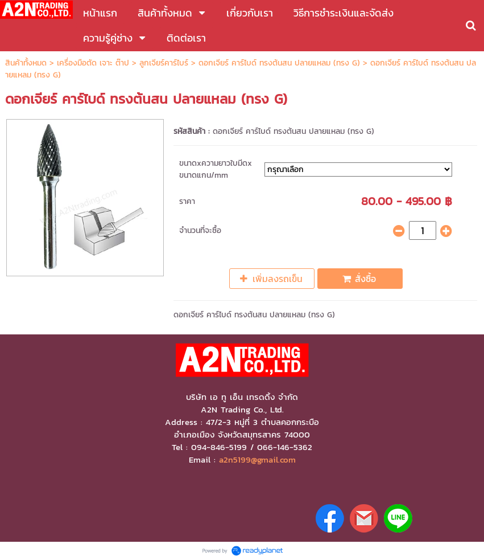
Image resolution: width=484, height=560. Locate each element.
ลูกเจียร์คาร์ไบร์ (163, 63)
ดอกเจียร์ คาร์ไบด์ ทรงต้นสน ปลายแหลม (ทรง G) (279, 63)
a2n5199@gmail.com (257, 459)
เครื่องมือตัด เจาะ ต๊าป (93, 63)
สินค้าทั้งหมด (26, 63)
